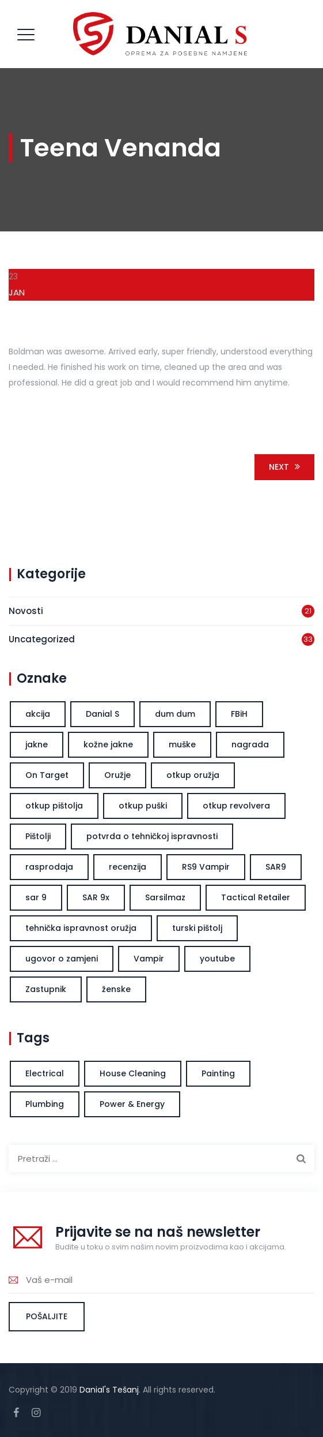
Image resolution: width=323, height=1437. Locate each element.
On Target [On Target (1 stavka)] (47, 775)
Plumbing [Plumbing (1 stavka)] (44, 1104)
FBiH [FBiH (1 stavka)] (239, 714)
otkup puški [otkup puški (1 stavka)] (143, 805)
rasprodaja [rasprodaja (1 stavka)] (49, 867)
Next (286, 467)
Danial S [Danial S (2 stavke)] (102, 714)
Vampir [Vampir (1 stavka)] (149, 958)
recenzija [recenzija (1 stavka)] (127, 867)
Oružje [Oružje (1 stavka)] (117, 775)
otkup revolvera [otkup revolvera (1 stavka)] (236, 805)
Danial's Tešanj (109, 1389)
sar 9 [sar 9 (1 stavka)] (36, 897)
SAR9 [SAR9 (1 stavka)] (275, 867)
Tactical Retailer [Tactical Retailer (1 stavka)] (255, 897)
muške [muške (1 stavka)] (182, 744)
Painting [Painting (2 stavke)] (218, 1073)
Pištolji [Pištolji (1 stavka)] (38, 836)
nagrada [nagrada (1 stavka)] (250, 744)
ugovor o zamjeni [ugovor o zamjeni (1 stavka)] (61, 958)
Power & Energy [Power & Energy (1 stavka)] (132, 1104)
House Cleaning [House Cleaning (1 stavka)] (133, 1073)
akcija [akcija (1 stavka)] (37, 714)
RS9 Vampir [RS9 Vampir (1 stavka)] (206, 867)
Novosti (26, 611)
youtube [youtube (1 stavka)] (217, 958)
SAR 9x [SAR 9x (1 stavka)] (95, 897)
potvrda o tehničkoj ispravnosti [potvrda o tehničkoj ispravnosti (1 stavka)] (152, 836)
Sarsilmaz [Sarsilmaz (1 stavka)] (165, 897)
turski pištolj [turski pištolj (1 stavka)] (197, 928)
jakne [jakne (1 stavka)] (36, 744)
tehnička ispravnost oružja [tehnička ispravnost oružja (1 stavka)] (80, 928)
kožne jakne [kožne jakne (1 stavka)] (108, 744)
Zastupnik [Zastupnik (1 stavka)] (45, 989)
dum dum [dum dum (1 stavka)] (175, 714)
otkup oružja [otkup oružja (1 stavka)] (192, 775)
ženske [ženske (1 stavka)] (116, 989)
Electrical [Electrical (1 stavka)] (44, 1073)
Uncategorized (42, 639)
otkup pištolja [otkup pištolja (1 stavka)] (54, 805)
